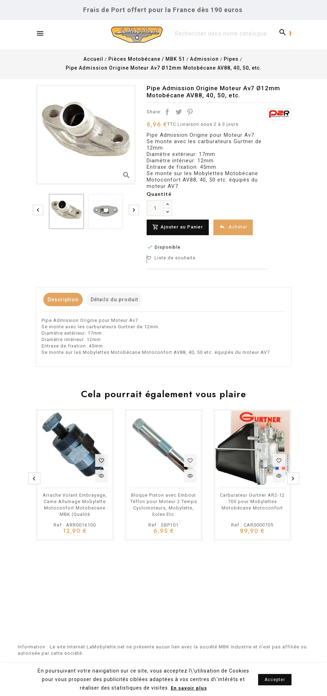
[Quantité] (155, 208)
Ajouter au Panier (179, 227)
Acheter (237, 226)
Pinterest (190, 112)
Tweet (178, 112)
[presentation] (38, 210)
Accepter (275, 679)
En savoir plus (189, 688)
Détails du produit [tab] (125, 298)
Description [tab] (66, 298)
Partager (167, 112)
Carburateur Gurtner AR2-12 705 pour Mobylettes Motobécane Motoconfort (252, 500)
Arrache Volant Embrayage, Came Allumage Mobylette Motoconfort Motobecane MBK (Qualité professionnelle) (75, 506)
